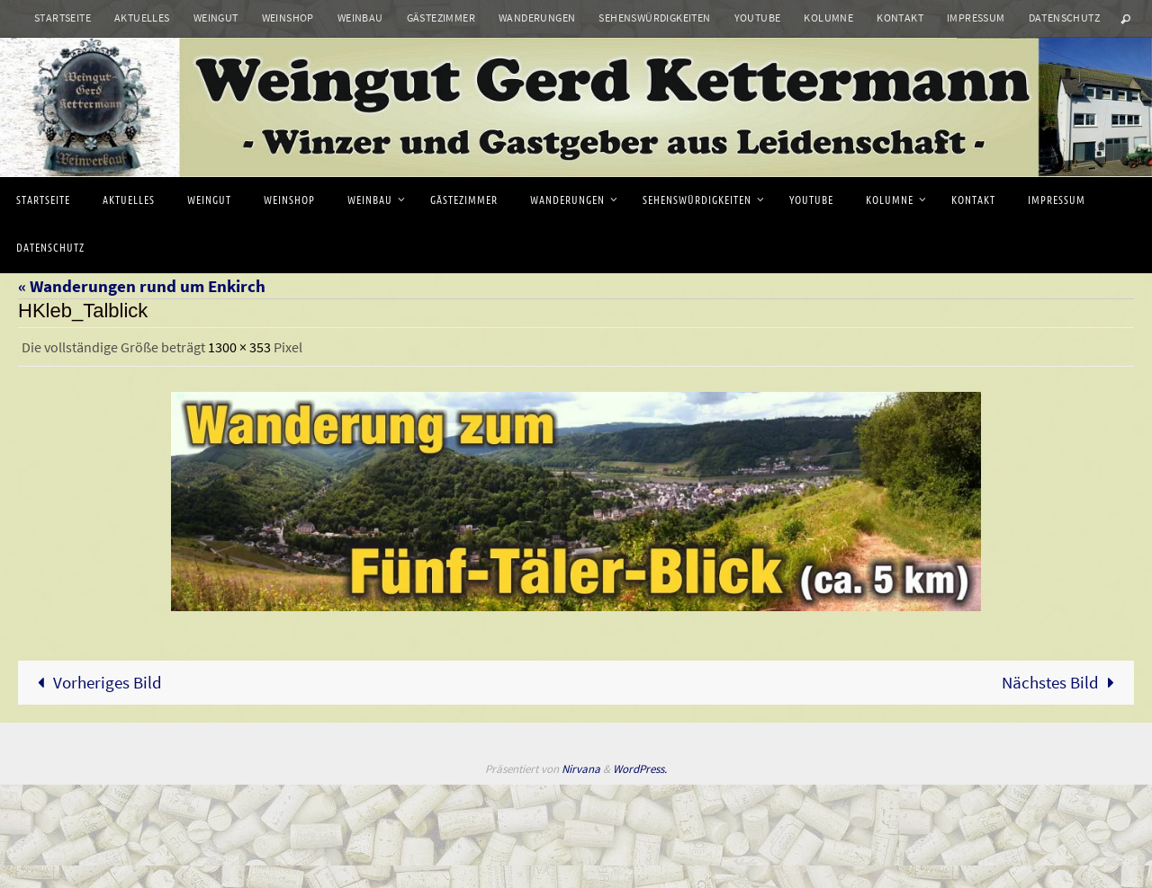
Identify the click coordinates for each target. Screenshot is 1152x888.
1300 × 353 (239, 347)
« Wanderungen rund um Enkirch (142, 286)
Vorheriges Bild (95, 682)
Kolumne (828, 17)
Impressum (976, 17)
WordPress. (640, 769)
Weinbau (360, 17)
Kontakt (900, 17)
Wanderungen (537, 17)
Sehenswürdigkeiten (654, 17)
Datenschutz (1064, 17)
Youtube (757, 17)
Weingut (216, 17)
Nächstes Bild (1062, 682)
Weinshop (288, 17)
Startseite (62, 17)
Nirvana (581, 769)
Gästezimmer (441, 17)
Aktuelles (142, 17)
